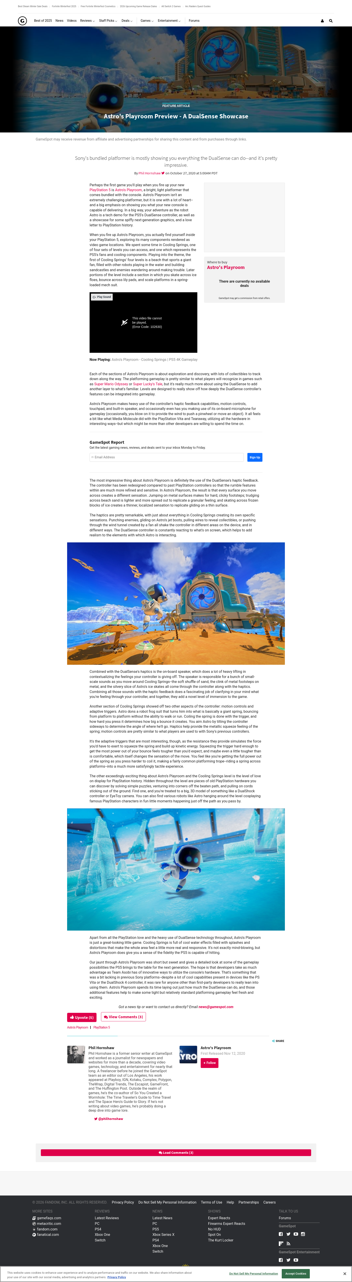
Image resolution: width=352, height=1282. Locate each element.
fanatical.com (45, 1234)
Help (230, 1202)
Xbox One (102, 1234)
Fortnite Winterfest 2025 (64, 6)
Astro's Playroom (226, 267)
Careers (269, 1202)
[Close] (345, 1274)
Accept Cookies (295, 1273)
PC (97, 1223)
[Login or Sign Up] (322, 20)
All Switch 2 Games (171, 6)
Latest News (162, 1218)
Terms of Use (211, 1202)
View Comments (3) (123, 1016)
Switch (100, 1240)
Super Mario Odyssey (111, 384)
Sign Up (255, 457)
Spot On (214, 1234)
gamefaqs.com (46, 1218)
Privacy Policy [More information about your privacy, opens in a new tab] (117, 1277)
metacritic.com (46, 1223)
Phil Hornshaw (150, 173)
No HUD (214, 1229)
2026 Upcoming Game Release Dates (138, 6)
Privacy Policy (123, 1202)
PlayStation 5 (100, 190)
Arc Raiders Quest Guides (198, 6)
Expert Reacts (219, 1218)
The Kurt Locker (220, 1240)
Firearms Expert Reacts (226, 1223)
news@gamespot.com (216, 1007)
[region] (176, 1274)
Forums (285, 1218)
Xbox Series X (163, 1234)
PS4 (98, 1229)
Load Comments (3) (176, 1152)
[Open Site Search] (331, 20)
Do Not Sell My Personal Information (167, 1202)
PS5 (155, 1229)
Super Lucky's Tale (147, 384)
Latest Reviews (107, 1218)
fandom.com (44, 1229)
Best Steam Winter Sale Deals (32, 6)
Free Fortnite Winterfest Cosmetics (98, 6)
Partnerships (248, 1202)
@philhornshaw (108, 1118)
